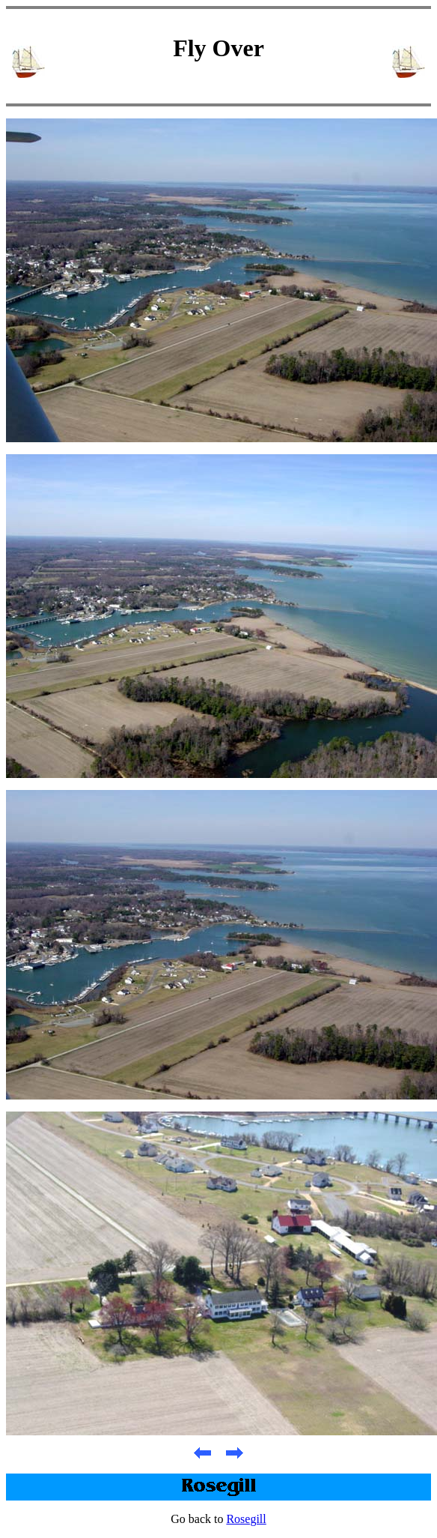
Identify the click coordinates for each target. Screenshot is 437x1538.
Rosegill (246, 1519)
